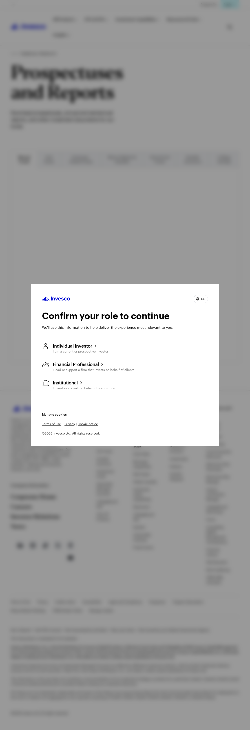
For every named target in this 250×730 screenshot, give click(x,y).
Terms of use (51, 424)
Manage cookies (54, 414)
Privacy (69, 424)
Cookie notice (88, 424)
